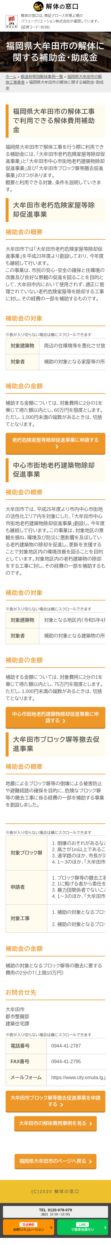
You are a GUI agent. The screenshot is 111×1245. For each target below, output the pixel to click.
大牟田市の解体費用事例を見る (52, 1123)
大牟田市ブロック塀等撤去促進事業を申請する (55, 1101)
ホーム (11, 77)
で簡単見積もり (82, 1226)
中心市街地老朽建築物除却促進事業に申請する (55, 717)
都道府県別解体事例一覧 (42, 77)
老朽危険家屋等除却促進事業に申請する (55, 440)
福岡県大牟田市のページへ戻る (52, 1161)
